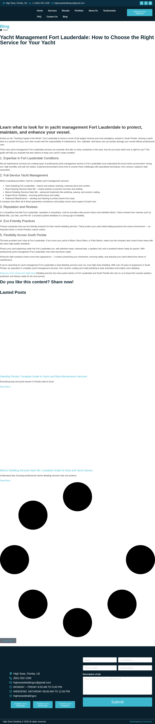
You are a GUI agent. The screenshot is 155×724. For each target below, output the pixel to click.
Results (66, 11)
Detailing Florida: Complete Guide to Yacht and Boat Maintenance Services (43, 376)
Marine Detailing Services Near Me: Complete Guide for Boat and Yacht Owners (46, 470)
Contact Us (52, 17)
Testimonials (109, 11)
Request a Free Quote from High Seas (18, 273)
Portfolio (79, 11)
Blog (65, 17)
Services (52, 11)
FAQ (39, 17)
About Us (93, 11)
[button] (8, 640)
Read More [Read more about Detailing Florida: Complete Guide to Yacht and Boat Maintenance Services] (5, 387)
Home (40, 11)
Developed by (141, 721)
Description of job (92, 674)
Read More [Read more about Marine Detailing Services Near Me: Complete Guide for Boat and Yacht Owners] (5, 480)
